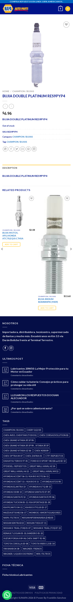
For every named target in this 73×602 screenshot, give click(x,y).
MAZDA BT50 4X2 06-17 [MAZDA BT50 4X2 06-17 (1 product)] (14, 512)
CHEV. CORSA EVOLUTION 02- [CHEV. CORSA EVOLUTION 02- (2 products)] (54, 435)
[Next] (70, 255)
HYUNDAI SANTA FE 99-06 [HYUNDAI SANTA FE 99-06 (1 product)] (41, 497)
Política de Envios (22, 593)
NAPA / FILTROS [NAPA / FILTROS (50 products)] (11, 517)
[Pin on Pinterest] (28, 149)
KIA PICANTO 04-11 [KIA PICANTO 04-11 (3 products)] (12, 507)
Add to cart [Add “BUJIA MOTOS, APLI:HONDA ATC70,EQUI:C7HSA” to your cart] (11, 244)
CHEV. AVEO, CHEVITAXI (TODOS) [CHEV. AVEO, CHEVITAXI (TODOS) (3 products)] (19, 435)
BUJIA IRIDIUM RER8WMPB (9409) (48, 300)
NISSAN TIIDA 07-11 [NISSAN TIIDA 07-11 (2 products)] (36, 523)
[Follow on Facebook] (5, 348)
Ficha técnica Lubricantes (17, 574)
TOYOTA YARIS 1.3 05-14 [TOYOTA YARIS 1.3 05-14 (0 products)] (42, 543)
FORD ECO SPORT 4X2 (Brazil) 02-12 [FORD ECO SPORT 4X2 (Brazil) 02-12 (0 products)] (48, 461)
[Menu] (67, 8)
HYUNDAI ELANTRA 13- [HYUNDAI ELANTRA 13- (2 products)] (14, 486)
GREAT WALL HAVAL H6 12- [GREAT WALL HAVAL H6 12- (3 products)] (16, 471)
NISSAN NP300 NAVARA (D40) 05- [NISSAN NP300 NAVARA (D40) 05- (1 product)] (38, 517)
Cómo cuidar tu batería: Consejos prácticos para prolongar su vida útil (39, 383)
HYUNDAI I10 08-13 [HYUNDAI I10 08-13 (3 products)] (12, 492)
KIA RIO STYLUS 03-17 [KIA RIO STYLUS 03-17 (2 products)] (36, 507)
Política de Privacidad (48, 593)
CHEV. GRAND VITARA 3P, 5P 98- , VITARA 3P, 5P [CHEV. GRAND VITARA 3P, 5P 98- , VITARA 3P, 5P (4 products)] (26, 445)
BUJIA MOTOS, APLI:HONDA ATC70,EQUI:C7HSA (12, 236)
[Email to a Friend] (22, 149)
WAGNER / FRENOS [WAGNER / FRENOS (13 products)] (32, 548)
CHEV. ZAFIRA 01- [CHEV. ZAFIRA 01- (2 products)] (34, 456)
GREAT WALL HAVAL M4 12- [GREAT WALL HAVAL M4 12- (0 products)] (45, 471)
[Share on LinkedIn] (34, 149)
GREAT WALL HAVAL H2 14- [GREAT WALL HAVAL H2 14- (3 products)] (42, 466)
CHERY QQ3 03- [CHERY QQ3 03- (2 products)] (34, 430)
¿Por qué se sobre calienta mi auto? (32, 408)
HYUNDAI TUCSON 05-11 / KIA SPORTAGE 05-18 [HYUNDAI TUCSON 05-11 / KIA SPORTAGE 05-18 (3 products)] (26, 502)
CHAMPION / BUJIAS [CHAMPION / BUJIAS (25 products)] (13, 430)
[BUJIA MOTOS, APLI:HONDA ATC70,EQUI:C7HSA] (18, 211)
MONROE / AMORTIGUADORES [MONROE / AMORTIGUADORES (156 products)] (45, 512)
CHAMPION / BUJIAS (23, 91)
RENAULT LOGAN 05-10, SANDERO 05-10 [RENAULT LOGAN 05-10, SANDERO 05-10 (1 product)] (23, 533)
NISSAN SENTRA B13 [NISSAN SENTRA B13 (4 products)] (13, 523)
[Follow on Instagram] (11, 348)
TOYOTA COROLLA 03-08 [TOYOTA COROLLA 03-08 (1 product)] (15, 543)
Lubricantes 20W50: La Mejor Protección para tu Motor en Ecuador (39, 370)
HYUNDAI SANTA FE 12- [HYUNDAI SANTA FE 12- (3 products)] (14, 497)
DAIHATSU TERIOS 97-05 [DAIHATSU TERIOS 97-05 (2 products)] (15, 461)
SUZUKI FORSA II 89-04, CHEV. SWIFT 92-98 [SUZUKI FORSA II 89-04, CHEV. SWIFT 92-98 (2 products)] (24, 538)
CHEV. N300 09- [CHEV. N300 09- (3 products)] (42, 450)
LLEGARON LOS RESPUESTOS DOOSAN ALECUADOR (35, 397)
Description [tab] (9, 168)
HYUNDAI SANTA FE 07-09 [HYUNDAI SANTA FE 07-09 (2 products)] (37, 492)
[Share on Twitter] (17, 149)
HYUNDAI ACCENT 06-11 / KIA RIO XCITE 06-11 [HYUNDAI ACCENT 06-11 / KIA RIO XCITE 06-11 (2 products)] (26, 476)
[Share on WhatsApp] (5, 149)
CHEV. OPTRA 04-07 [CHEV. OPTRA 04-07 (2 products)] (13, 456)
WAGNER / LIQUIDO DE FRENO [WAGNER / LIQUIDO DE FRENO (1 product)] (18, 554)
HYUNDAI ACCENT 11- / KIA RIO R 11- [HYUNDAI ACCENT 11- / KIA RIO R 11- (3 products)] (21, 481)
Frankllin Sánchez (56, 597)
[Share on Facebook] (11, 149)
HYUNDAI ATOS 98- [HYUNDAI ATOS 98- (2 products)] (51, 481)
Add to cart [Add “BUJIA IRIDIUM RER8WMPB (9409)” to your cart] (47, 308)
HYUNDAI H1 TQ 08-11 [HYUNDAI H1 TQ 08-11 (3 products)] (40, 486)
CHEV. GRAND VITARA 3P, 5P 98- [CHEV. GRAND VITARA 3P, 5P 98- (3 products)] (18, 440)
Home (5, 91)
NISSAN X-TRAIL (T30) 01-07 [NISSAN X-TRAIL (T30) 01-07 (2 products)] (17, 528)
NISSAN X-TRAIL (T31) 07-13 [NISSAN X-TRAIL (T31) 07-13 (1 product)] (47, 528)
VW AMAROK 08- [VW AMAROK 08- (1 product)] (11, 548)
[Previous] (2, 255)
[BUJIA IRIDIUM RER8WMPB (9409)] (54, 244)
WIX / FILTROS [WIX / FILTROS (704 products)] (43, 554)
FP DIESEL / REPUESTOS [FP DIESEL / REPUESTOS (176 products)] (15, 466)
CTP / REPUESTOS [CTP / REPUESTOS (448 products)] (54, 456)
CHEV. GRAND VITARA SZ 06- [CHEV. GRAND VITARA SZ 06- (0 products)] (17, 450)
